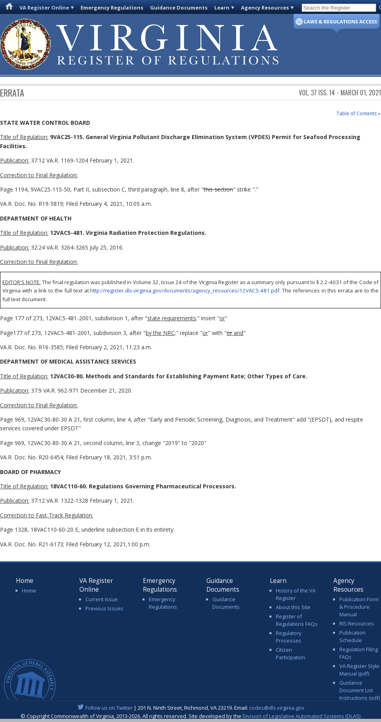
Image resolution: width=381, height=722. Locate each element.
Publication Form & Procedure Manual (359, 607)
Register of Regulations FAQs (297, 620)
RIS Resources (356, 623)
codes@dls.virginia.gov (276, 707)
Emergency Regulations (112, 7)
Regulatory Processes (288, 636)
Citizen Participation (290, 653)
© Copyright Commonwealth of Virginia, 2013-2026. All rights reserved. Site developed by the (190, 716)
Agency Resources (265, 7)
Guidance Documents (179, 7)
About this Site (293, 607)
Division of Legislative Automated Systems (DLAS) (301, 716)
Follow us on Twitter (109, 707)
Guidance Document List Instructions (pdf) (359, 690)
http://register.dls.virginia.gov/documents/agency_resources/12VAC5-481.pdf (184, 290)
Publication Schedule (352, 636)
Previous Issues (104, 608)
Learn (221, 7)
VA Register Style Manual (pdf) (359, 669)
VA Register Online (44, 7)
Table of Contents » (358, 113)
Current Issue (101, 599)
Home (29, 590)
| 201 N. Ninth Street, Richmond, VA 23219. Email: (190, 707)
